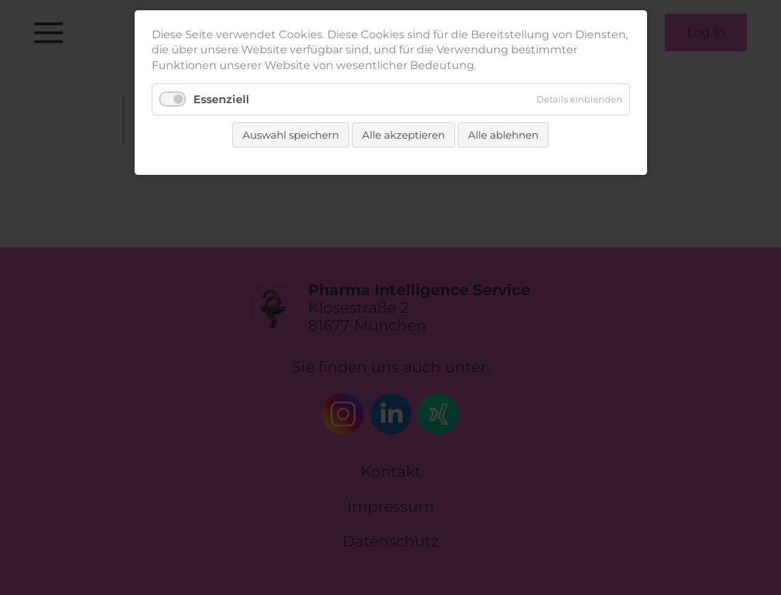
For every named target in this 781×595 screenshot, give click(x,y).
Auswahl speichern (291, 134)
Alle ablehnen (503, 134)
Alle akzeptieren (403, 134)
